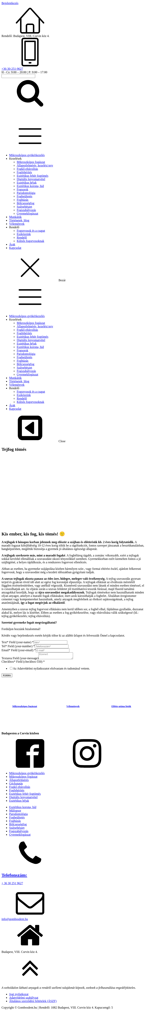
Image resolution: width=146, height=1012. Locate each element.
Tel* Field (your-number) (18, 646)
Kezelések (15, 158)
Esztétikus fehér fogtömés (32, 175)
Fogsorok (22, 189)
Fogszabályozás (26, 210)
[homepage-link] (25, 119)
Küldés (7, 676)
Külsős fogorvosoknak (30, 241)
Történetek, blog (19, 220)
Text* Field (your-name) (18, 642)
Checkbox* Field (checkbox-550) (23, 662)
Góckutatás (16, 784)
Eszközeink (24, 234)
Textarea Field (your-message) (20, 659)
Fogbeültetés (24, 196)
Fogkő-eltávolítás (27, 168)
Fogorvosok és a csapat (31, 230)
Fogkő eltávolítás (19, 788)
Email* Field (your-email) (19, 650)
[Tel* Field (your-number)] (51, 646)
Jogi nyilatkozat (19, 995)
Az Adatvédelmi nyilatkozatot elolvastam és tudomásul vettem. (51, 669)
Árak (12, 244)
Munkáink (15, 217)
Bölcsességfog (25, 203)
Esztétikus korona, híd (30, 186)
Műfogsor (15, 811)
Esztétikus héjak (26, 182)
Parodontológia (26, 193)
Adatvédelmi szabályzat (23, 998)
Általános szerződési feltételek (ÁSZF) (32, 1002)
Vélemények (17, 223)
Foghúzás (22, 199)
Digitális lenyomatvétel (31, 179)
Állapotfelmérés (19, 781)
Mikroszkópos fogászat (31, 162)
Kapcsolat (15, 247)
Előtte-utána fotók (121, 707)
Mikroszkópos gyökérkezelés (27, 155)
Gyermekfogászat (27, 213)
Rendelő (14, 227)
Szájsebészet (24, 206)
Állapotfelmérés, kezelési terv (35, 165)
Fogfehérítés (24, 172)
